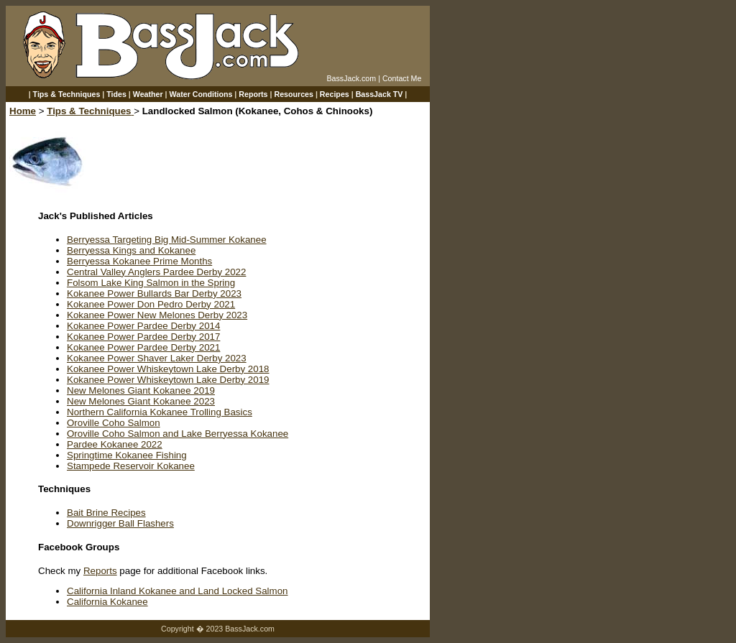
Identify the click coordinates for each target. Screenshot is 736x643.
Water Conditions (201, 94)
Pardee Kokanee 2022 (114, 444)
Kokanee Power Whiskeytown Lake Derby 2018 (168, 369)
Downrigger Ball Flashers (120, 523)
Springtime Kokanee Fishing (127, 455)
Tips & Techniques (67, 94)
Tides (116, 94)
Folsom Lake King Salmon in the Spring (151, 282)
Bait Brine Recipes (106, 512)
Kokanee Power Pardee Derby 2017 (143, 336)
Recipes (334, 94)
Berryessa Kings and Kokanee (131, 250)
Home (22, 111)
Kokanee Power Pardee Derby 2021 (143, 347)
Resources (293, 94)
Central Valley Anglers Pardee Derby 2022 (156, 272)
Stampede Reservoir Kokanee (131, 466)
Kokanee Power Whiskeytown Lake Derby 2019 (168, 379)
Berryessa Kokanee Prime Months (139, 261)
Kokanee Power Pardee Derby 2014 (143, 325)
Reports (253, 94)
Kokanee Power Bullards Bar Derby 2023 (154, 293)
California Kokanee (107, 601)
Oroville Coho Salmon (113, 422)
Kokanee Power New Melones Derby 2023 (157, 315)
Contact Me (402, 78)
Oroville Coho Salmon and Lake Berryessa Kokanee (177, 433)
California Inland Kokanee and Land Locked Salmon (177, 591)
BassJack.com (351, 78)
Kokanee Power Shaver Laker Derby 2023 (157, 358)
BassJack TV (379, 94)
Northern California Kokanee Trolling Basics (159, 412)
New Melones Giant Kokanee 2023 (141, 401)
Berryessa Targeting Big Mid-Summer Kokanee (167, 239)
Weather (148, 94)
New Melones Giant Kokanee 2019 (141, 390)
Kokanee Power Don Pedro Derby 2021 (151, 304)
